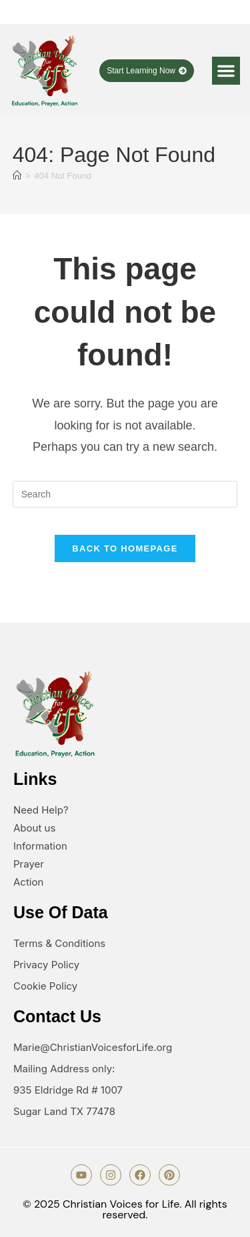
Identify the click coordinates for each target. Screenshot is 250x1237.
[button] (226, 71)
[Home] (17, 176)
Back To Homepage (124, 548)
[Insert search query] (125, 494)
